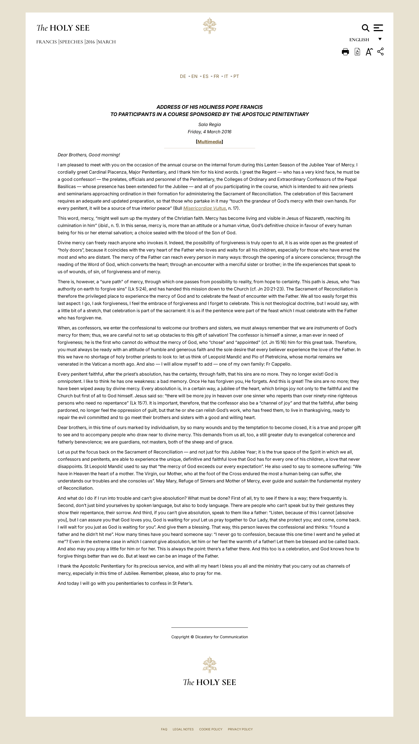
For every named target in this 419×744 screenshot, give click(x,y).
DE (183, 76)
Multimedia (209, 141)
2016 (91, 42)
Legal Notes (183, 729)
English (362, 41)
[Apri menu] (377, 28)
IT (226, 76)
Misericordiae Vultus (204, 208)
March (107, 42)
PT (236, 76)
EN (194, 76)
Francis (47, 42)
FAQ (164, 729)
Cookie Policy (210, 729)
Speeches (72, 42)
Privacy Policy (240, 729)
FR (216, 76)
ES (205, 76)
